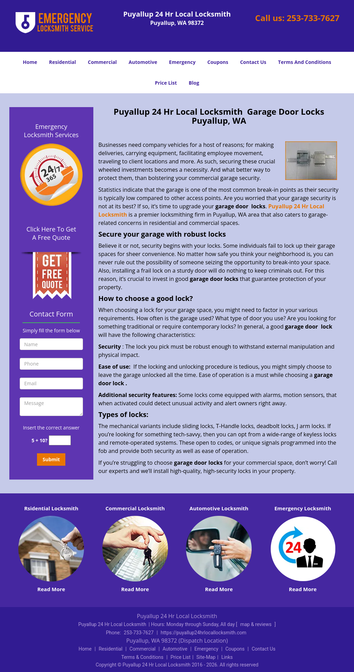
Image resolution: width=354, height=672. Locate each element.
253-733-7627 (313, 17)
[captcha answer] (60, 440)
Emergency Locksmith (302, 508)
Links (227, 657)
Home (30, 62)
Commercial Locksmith (135, 508)
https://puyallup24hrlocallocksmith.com (203, 632)
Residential (62, 62)
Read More (51, 589)
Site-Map (205, 657)
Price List (166, 82)
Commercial (102, 62)
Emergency (182, 62)
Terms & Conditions (142, 657)
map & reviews (256, 624)
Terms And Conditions (304, 62)
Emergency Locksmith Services (51, 130)
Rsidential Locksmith (51, 508)
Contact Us (253, 62)
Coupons (217, 62)
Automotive (143, 62)
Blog (194, 82)
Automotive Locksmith (218, 508)
